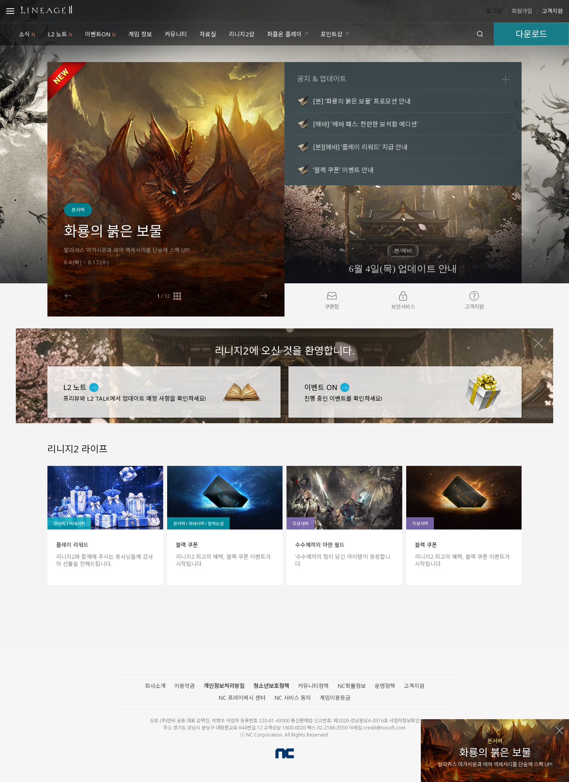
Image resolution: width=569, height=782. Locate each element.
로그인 (494, 11)
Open (10, 12)
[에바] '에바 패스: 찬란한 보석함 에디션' (365, 124)
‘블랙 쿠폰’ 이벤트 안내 (343, 170)
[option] (165, 189)
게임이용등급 (335, 697)
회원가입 (521, 11)
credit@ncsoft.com (384, 727)
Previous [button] (68, 296)
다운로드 (531, 34)
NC (284, 753)
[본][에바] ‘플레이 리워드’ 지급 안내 (360, 147)
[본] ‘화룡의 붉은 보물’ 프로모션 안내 (362, 101)
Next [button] (264, 296)
